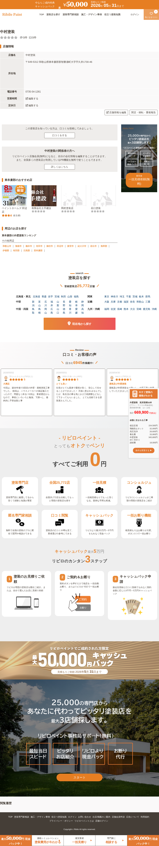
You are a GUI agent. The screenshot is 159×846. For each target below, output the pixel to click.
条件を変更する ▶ (143, 450)
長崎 (119, 309)
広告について (132, 817)
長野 (64, 303)
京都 (119, 301)
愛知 (70, 303)
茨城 (134, 296)
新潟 (33, 303)
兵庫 (113, 301)
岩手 (50, 296)
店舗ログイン (101, 821)
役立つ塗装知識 (112, 14)
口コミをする (59, 135)
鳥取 (33, 311)
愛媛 (76, 311)
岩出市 (93, 246)
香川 (70, 311)
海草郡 (104, 246)
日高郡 (26, 250)
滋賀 (126, 301)
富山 (39, 303)
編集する (32, 98)
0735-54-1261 (33, 91)
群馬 (147, 296)
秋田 (63, 296)
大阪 (106, 301)
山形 (69, 296)
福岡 (106, 309)
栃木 (141, 296)
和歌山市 (7, 246)
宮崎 (138, 309)
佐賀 (113, 309)
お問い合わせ (84, 817)
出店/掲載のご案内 (101, 817)
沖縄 (154, 309)
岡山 (45, 311)
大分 (132, 309)
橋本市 (29, 246)
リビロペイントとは (84, 821)
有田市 (39, 246)
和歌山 (140, 301)
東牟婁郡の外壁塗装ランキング (19, 235)
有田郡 (16, 250)
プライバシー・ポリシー (61, 821)
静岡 (82, 303)
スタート (79, 777)
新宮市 (70, 246)
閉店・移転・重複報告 (143, 112)
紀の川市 (82, 246)
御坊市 (49, 246)
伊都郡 (6, 250)
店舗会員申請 (118, 817)
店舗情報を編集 (116, 112)
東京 (106, 296)
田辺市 (60, 246)
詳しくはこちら (59, 166)
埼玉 (122, 296)
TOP (41, 14)
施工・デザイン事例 (91, 14)
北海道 (36, 296)
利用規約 (145, 817)
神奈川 (114, 296)
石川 (45, 303)
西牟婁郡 (38, 250)
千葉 (128, 296)
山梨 (58, 303)
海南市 (18, 246)
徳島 (64, 311)
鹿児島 (146, 309)
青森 (44, 296)
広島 (52, 311)
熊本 (126, 309)
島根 (39, 311)
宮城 (57, 296)
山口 (58, 311)
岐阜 (76, 303)
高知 (82, 311)
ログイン (72, 817)
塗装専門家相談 (71, 14)
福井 (52, 303)
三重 (147, 301)
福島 (76, 296)
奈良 (132, 301)
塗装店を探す (53, 14)
